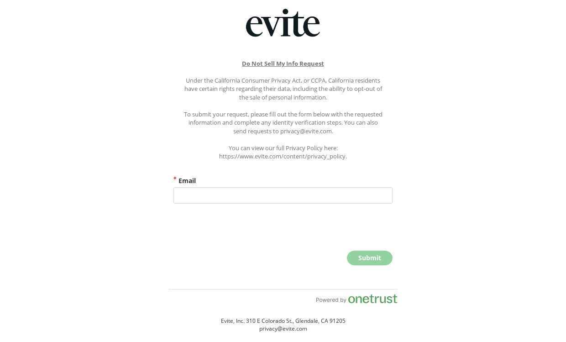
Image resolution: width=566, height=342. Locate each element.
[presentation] (323, 228)
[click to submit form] (370, 258)
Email (184, 180)
